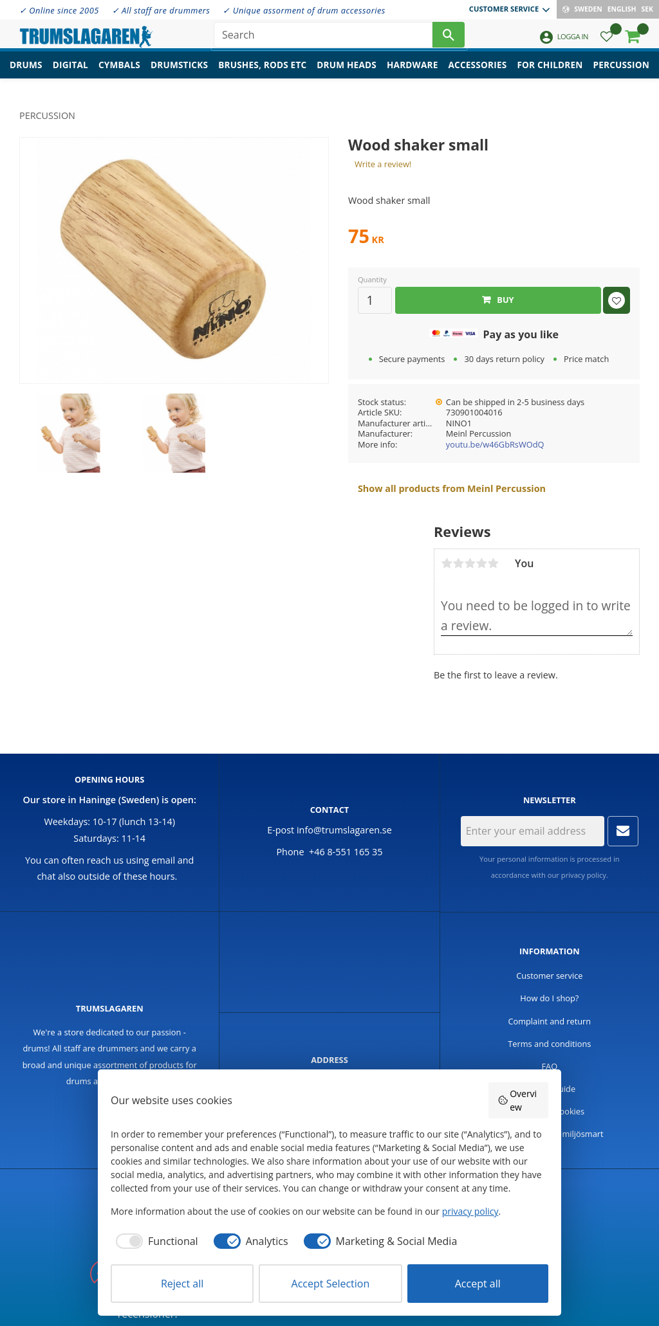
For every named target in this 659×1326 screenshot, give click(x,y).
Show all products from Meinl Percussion (452, 488)
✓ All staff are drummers (161, 10)
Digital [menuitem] (70, 74)
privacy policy (583, 875)
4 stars (481, 563)
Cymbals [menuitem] (119, 74)
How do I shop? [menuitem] (549, 998)
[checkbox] (154, 1241)
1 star (446, 563)
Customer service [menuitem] (504, 9)
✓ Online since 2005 (59, 10)
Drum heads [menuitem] (346, 74)
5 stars (493, 563)
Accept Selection (331, 1283)
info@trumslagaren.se (344, 830)
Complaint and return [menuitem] (549, 1021)
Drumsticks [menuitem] (179, 74)
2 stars (458, 563)
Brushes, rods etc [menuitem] (262, 74)
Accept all (478, 1283)
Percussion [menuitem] (621, 74)
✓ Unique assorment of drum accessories (304, 10)
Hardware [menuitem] (412, 74)
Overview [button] (517, 1100)
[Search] (448, 38)
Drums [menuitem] (26, 74)
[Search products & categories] (323, 38)
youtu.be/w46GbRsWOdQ (495, 444)
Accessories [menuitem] (478, 74)
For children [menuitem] (549, 74)
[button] (606, 42)
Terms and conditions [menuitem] (549, 1043)
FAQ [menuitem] (550, 1066)
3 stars (470, 563)
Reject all (182, 1283)
